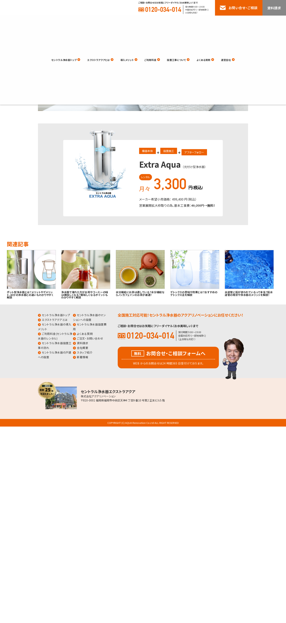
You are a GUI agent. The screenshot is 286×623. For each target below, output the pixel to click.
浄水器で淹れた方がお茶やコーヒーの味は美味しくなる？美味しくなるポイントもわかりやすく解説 (84, 294)
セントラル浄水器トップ (49, 21)
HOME (32, 55)
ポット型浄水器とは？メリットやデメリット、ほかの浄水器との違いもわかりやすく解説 (30, 294)
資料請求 (274, 7)
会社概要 (82, 348)
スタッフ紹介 (84, 352)
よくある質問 (217, 21)
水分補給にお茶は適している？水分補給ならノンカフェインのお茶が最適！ (140, 293)
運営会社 (243, 21)
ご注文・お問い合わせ (90, 338)
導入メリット (126, 21)
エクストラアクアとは (91, 21)
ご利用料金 (153, 21)
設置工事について (184, 21)
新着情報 (82, 357)
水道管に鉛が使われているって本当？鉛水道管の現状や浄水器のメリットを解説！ (249, 293)
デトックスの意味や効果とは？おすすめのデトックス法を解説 (194, 293)
